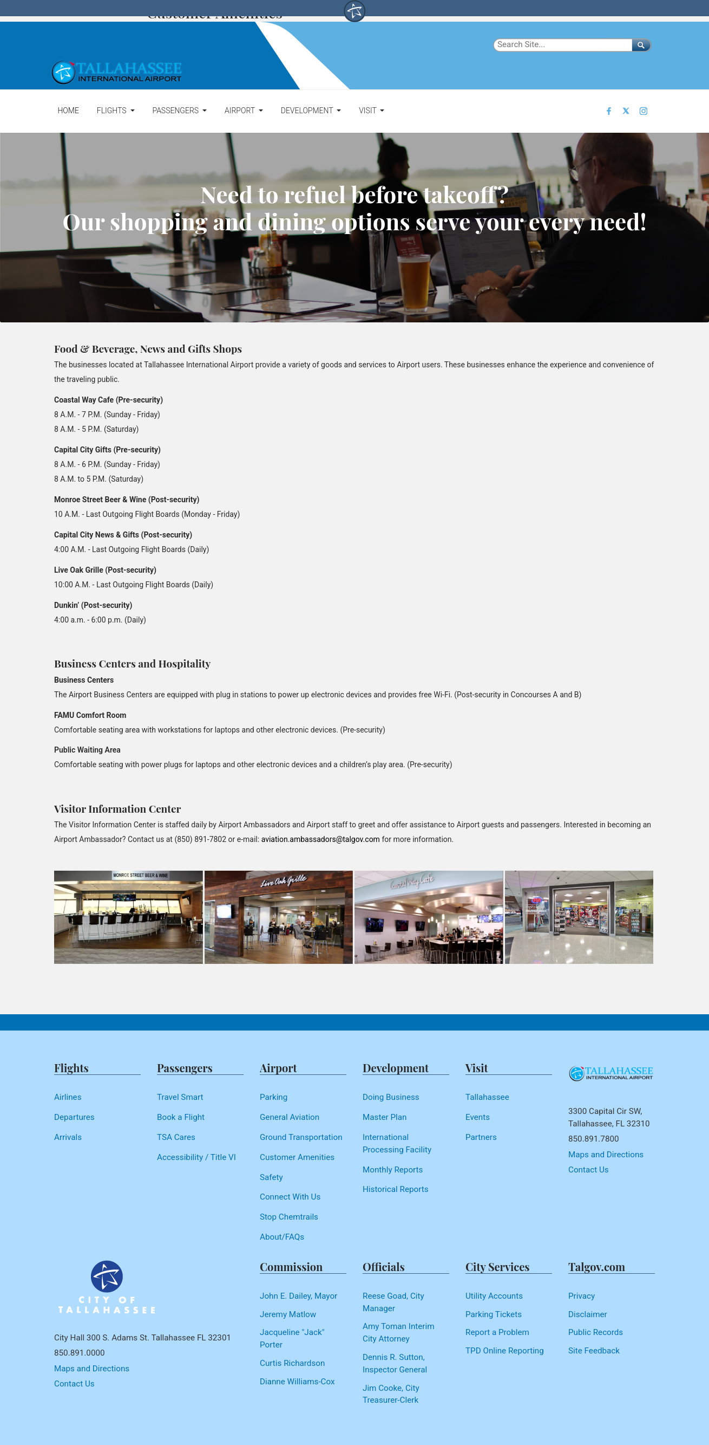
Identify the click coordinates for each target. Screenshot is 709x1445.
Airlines (68, 1097)
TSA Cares (176, 1137)
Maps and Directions (606, 1154)
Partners (481, 1137)
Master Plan (384, 1117)
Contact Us (588, 1170)
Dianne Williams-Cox (297, 1381)
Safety (271, 1177)
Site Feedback (594, 1351)
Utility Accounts (494, 1296)
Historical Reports (396, 1189)
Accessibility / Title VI (196, 1157)
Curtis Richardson (292, 1363)
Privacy (581, 1296)
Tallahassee (487, 1097)
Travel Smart (180, 1097)
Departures (74, 1117)
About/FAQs (282, 1237)
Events (477, 1117)
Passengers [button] (176, 110)
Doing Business (391, 1097)
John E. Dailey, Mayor (298, 1296)
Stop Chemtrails (289, 1217)
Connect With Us (290, 1197)
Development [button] (308, 110)
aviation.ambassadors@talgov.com (320, 839)
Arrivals (68, 1137)
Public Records (595, 1332)
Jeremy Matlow (288, 1314)
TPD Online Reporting (504, 1351)
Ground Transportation (301, 1137)
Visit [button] (368, 110)
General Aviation (289, 1117)
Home (67, 110)
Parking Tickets (493, 1314)
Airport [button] (241, 110)
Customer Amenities (297, 1157)
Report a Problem (497, 1332)
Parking (273, 1097)
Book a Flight (181, 1117)
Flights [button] (112, 110)
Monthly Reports (393, 1170)
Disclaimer (587, 1314)
